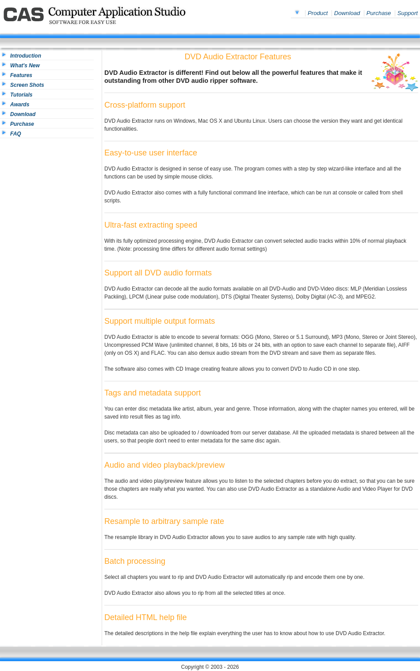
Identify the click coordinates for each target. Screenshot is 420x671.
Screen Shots (27, 85)
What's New (25, 65)
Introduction (25, 56)
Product (318, 13)
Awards (19, 104)
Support (407, 13)
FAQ (15, 134)
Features (21, 75)
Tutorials (21, 95)
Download (347, 13)
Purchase (379, 13)
